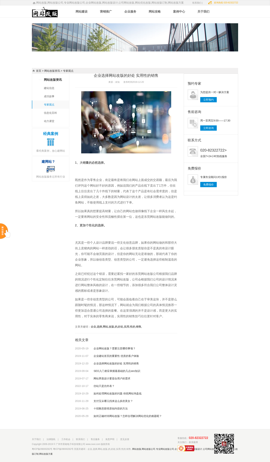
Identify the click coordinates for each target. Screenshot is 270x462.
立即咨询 (208, 128)
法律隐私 (51, 439)
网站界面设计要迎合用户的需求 (102, 378)
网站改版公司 (148, 449)
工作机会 (65, 439)
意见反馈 (124, 439)
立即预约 (208, 99)
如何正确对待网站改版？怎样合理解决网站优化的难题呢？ (118, 416)
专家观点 (49, 104)
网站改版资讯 (52, 70)
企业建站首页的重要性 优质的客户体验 (107, 355)
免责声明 (109, 439)
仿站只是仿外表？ (95, 385)
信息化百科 (50, 112)
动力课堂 (49, 121)
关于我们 (36, 439)
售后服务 (95, 439)
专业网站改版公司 (165, 449)
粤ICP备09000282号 (42, 449)
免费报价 (208, 184)
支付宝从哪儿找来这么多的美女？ (104, 400)
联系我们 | (197, 3)
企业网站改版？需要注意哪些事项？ (105, 348)
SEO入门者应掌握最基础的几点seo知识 (107, 370)
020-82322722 (198, 437)
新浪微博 (193, 442)
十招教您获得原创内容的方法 (101, 408)
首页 (38, 70)
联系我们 (80, 439)
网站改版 (136, 449)
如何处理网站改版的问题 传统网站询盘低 (108, 393)
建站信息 (49, 88)
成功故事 (49, 96)
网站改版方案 (46, 454)
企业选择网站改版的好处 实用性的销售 (107, 363)
